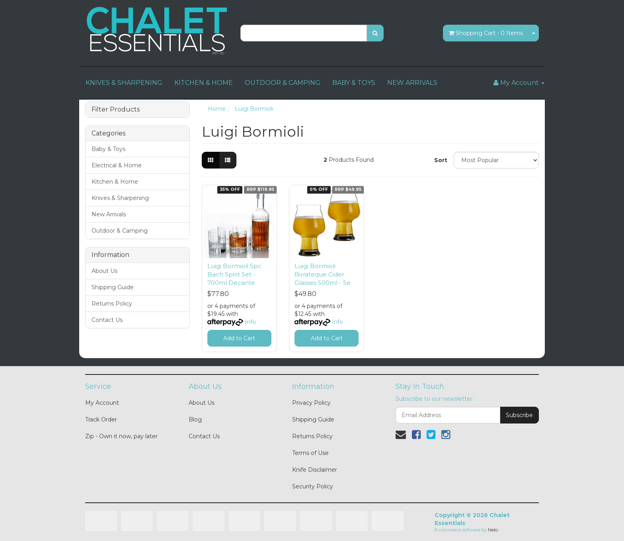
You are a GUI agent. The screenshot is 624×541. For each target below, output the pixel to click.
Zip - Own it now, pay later (121, 436)
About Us (104, 270)
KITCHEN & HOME (203, 82)
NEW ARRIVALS (412, 82)
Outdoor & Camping (120, 230)
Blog (195, 419)
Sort (440, 160)
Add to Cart (239, 338)
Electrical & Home (117, 165)
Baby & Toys (108, 149)
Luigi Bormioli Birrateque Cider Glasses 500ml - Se (322, 274)
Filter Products (116, 109)
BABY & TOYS (353, 82)
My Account (102, 402)
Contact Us (107, 319)
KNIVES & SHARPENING (124, 82)
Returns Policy (112, 303)
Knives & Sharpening (120, 198)
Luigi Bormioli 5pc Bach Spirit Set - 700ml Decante (234, 274)
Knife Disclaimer (314, 469)
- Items (486, 33)
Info (250, 321)
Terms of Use (310, 453)
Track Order (101, 419)
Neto (493, 530)
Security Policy (312, 486)
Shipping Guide (113, 287)
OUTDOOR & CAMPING (282, 82)
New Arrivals (109, 214)
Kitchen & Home (115, 181)
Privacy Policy (311, 402)
